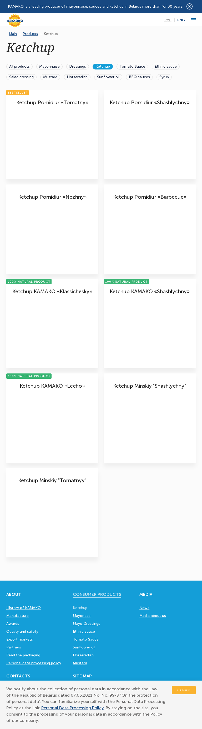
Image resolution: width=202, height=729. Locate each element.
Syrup (164, 77)
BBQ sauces (139, 77)
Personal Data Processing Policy (72, 707)
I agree (183, 690)
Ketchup (102, 66)
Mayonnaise (49, 66)
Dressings (77, 66)
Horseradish (77, 77)
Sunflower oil (108, 77)
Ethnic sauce (166, 66)
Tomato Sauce (132, 66)
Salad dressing (21, 77)
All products (19, 66)
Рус (167, 20)
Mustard (50, 77)
